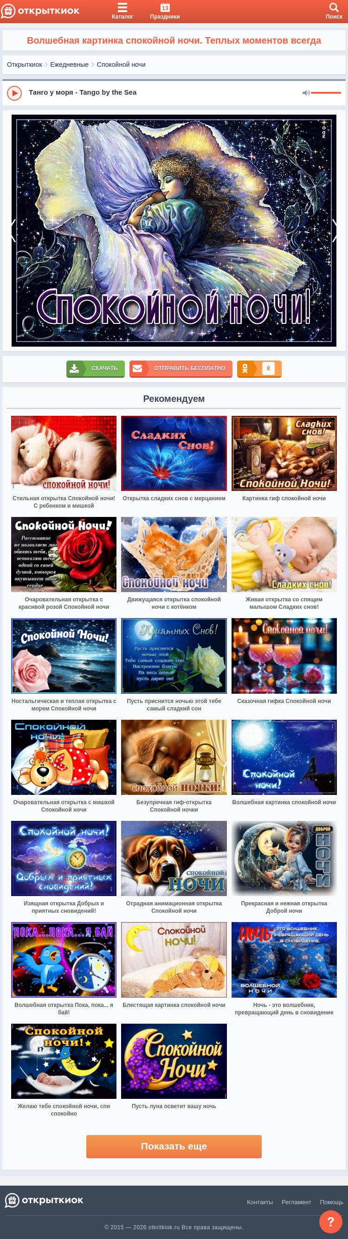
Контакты (260, 1202)
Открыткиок (24, 64)
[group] (174, 92)
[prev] (12, 231)
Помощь (331, 1202)
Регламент (296, 1202)
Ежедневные (69, 64)
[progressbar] (326, 93)
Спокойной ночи (121, 64)
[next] (336, 231)
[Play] (14, 93)
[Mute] (306, 93)
